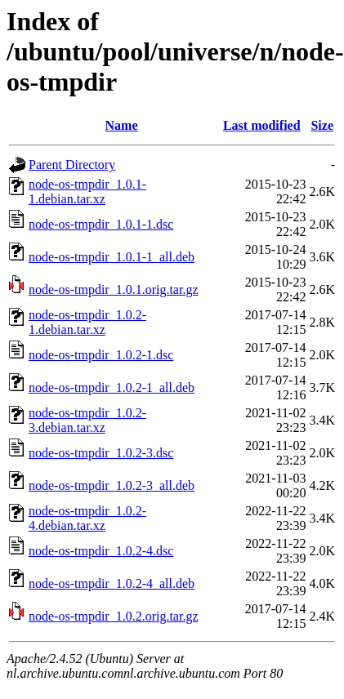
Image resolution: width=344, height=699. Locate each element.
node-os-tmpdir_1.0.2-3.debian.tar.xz (87, 420)
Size (321, 125)
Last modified (262, 125)
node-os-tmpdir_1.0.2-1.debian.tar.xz (87, 322)
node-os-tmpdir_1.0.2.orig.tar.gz (114, 616)
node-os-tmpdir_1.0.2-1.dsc (101, 355)
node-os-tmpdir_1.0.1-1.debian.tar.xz (87, 191)
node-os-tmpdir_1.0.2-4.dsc (101, 551)
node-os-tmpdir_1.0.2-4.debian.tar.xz (87, 518)
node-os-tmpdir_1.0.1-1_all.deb (111, 257)
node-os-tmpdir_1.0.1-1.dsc (101, 224)
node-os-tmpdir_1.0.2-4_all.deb (111, 583)
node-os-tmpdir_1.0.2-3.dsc (101, 453)
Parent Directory (72, 164)
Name (121, 125)
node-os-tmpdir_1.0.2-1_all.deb (111, 387)
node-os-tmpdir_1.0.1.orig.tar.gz (114, 289)
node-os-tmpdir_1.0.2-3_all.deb (111, 485)
